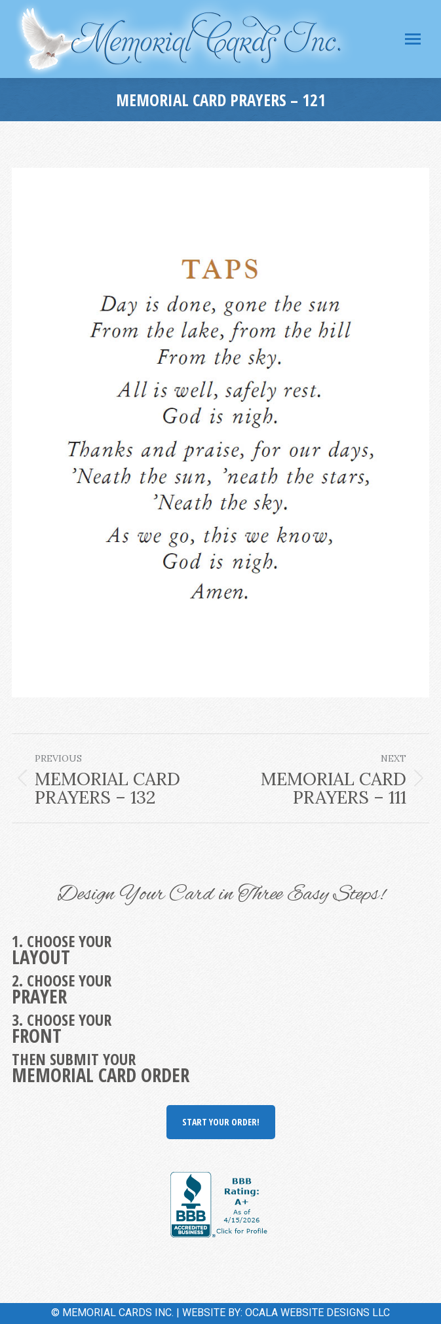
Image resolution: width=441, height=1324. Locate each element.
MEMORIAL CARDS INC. (118, 1312)
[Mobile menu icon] (412, 39)
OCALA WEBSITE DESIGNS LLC (317, 1312)
